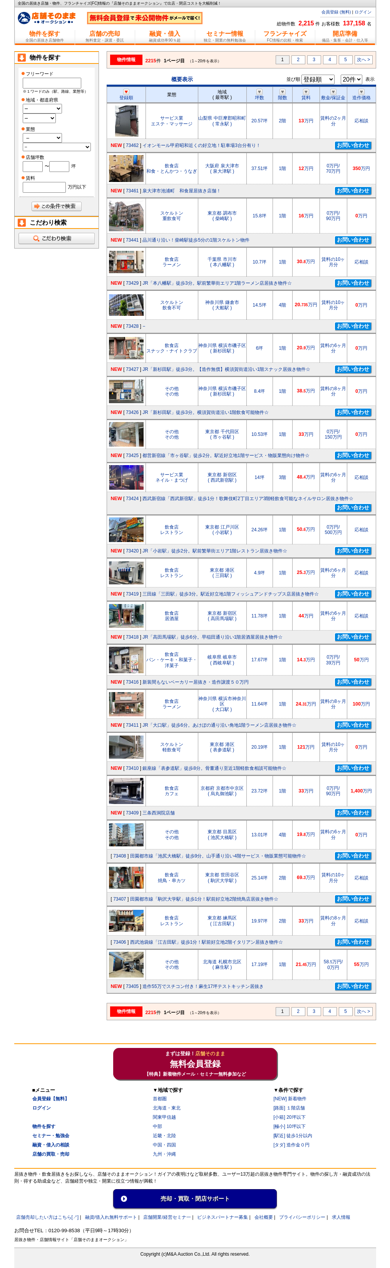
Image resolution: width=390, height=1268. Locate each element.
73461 (132, 191)
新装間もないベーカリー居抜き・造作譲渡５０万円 (195, 682)
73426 (132, 412)
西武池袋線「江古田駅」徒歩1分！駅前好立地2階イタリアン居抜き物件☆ (206, 942)
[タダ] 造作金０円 (291, 1145)
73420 (132, 551)
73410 (132, 768)
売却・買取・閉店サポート (195, 1198)
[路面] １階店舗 (289, 1108)
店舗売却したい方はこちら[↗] (47, 1217)
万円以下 (77, 187)
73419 (132, 594)
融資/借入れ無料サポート (111, 1217)
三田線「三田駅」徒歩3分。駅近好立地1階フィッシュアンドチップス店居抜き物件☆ (230, 594)
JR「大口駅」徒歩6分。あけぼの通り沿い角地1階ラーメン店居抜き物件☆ (219, 725)
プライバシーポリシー (302, 1217)
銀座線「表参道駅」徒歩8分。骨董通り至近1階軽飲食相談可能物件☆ (214, 768)
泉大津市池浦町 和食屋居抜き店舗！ (181, 191)
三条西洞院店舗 (158, 813)
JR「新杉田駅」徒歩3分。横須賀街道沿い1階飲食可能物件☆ (205, 412)
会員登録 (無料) (336, 12)
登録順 (126, 95)
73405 (132, 986)
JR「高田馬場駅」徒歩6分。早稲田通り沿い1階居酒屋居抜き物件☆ (212, 637)
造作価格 (361, 95)
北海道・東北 (167, 1108)
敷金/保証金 (333, 95)
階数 (282, 95)
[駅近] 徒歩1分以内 (292, 1135)
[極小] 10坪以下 (289, 1126)
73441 (132, 240)
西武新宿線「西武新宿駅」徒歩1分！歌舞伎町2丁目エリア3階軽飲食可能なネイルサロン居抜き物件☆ (247, 498)
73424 (132, 498)
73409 (132, 813)
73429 (132, 283)
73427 (132, 369)
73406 (119, 942)
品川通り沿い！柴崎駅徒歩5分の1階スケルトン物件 (195, 240)
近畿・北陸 (164, 1135)
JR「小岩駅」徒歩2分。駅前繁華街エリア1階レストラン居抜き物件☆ (214, 551)
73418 (132, 637)
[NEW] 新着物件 (289, 1098)
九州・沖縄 (164, 1154)
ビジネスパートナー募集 (222, 1217)
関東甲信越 (164, 1117)
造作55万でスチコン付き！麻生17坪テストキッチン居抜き (203, 986)
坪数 (259, 95)
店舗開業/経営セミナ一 (167, 1217)
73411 (132, 725)
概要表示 (182, 79)
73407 (119, 899)
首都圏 (160, 1098)
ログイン (363, 12)
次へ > (363, 59)
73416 (132, 682)
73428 (132, 326)
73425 (132, 455)
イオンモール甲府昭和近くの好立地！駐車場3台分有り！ (201, 145)
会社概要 (263, 1217)
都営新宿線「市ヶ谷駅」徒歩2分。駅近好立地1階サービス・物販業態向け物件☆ (225, 455)
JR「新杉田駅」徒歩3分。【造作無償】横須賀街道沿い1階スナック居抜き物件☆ (226, 369)
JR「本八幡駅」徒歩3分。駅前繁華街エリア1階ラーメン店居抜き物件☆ (217, 283)
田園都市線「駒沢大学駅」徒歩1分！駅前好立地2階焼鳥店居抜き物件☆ (204, 899)
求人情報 (341, 1217)
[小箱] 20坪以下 (289, 1117)
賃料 (306, 95)
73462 (132, 145)
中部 (157, 1126)
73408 (119, 856)
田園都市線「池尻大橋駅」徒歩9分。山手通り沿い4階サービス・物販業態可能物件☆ (218, 856)
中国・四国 (164, 1145)
